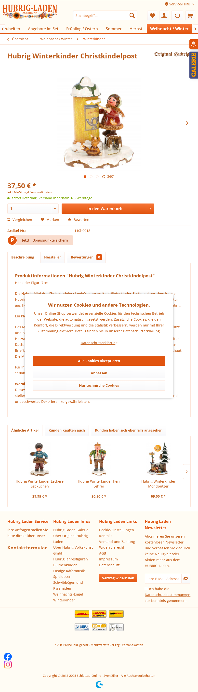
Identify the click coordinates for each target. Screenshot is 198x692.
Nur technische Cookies (99, 385)
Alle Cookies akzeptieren (99, 360)
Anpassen (99, 373)
